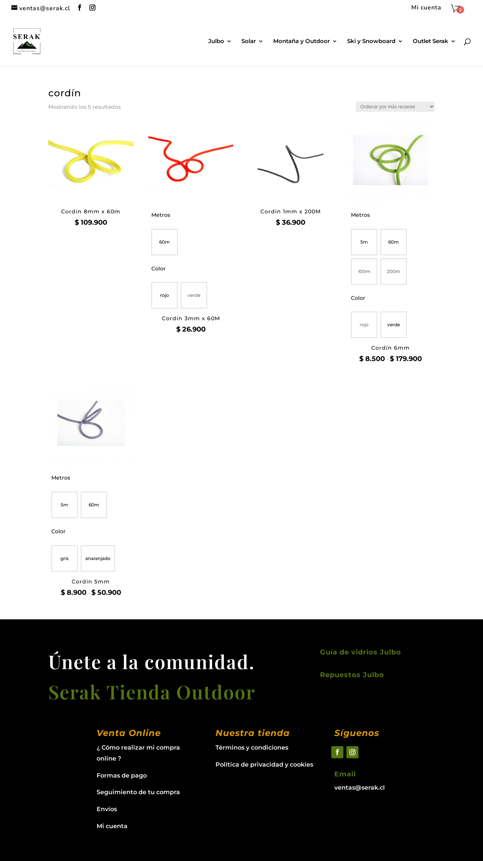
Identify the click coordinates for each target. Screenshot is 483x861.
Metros (160, 214)
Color (158, 268)
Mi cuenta (426, 8)
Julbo (216, 42)
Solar (249, 42)
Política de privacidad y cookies (264, 764)
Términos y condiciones (251, 747)
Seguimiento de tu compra (138, 792)
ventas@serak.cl (359, 787)
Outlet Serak (430, 42)
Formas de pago (122, 775)
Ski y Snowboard (371, 42)
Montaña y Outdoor (301, 42)
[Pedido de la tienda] (395, 107)
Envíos (107, 809)
